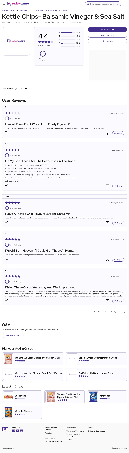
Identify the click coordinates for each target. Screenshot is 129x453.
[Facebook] (13, 431)
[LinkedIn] (21, 431)
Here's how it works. (74, 22)
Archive (69, 440)
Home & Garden (8, 10)
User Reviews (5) (9, 88)
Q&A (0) (23, 88)
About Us (48, 433)
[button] (6, 133)
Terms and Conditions (75, 431)
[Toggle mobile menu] (4, 4)
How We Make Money (53, 442)
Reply (118, 133)
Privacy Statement (73, 434)
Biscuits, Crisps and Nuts (46, 10)
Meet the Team (51, 436)
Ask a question (107, 35)
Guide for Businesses (96, 431)
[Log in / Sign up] (125, 3)
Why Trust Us (50, 439)
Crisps (64, 10)
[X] (17, 431)
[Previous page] (115, 312)
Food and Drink (26, 10)
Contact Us (70, 437)
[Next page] (124, 312)
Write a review (107, 29)
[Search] (105, 4)
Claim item (107, 41)
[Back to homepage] (18, 3)
